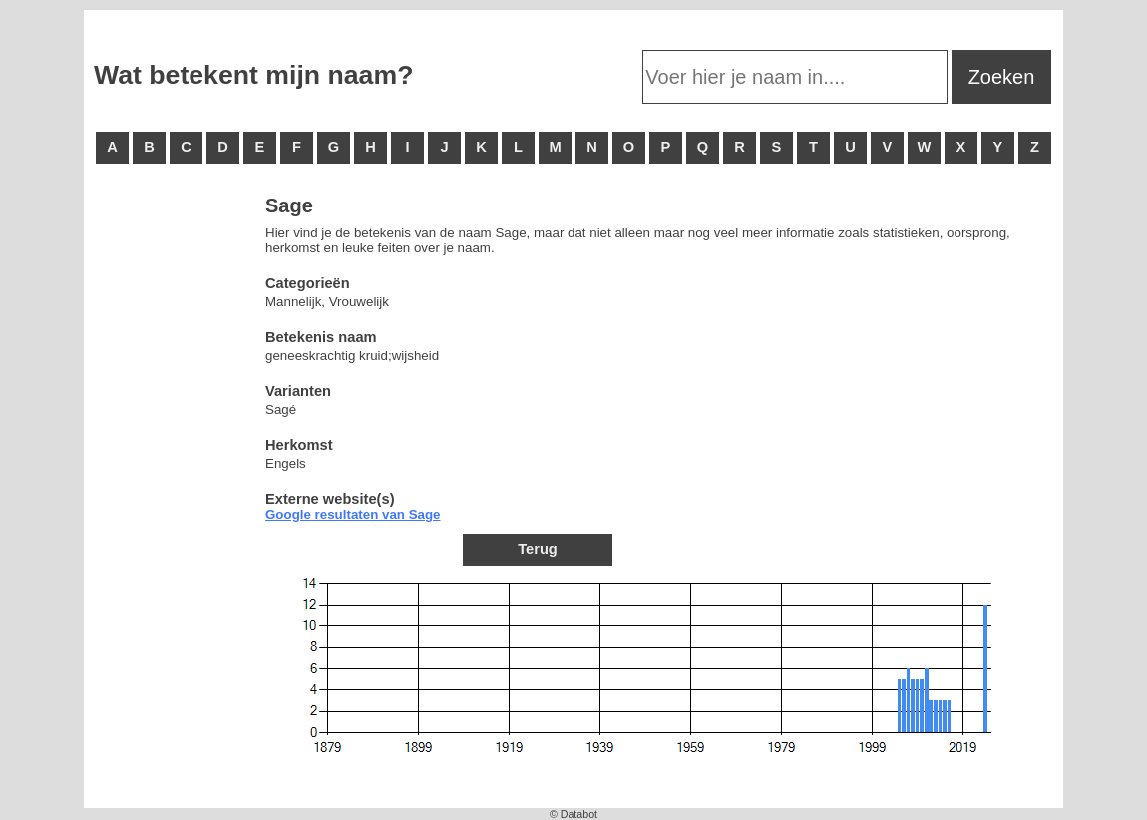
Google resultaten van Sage (353, 514)
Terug (538, 549)
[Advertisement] (173, 499)
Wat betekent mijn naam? (253, 75)
